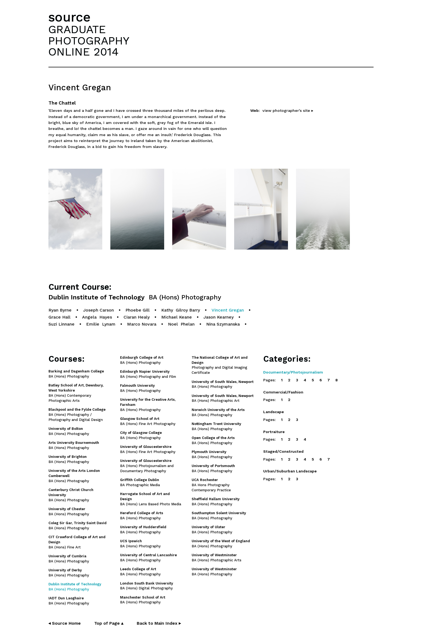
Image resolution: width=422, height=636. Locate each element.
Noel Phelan (181, 324)
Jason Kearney (218, 317)
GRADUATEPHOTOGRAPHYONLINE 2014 (88, 40)
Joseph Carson (98, 310)
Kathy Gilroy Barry (180, 310)
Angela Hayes (97, 317)
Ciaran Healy (137, 317)
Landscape (273, 412)
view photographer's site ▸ (287, 110)
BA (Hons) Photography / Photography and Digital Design (76, 414)
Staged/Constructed (283, 451)
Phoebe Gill (137, 310)
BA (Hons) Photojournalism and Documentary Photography (147, 466)
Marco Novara (141, 324)
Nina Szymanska (223, 324)
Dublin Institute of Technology (134, 297)
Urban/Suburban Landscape (290, 471)
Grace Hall (59, 317)
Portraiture (274, 432)
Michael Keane (176, 317)
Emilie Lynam (100, 324)
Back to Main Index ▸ (159, 623)
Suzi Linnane (61, 324)
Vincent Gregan (228, 310)
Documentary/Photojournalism (293, 372)
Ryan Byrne (60, 310)
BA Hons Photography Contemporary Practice (211, 485)
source (69, 17)
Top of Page (108, 623)
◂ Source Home (64, 623)
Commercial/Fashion (283, 392)
